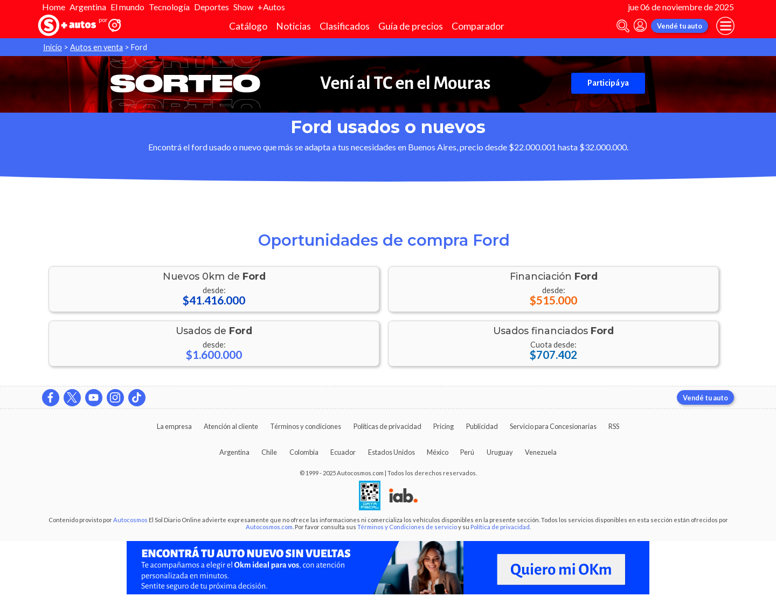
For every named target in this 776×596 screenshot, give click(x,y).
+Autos (271, 7)
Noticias (293, 26)
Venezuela (541, 452)
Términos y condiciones (305, 426)
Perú (467, 452)
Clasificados (345, 26)
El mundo (127, 7)
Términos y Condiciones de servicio (407, 526)
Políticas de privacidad (387, 426)
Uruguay (500, 452)
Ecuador (343, 452)
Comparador (478, 26)
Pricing (443, 426)
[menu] (725, 26)
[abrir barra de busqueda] (622, 26)
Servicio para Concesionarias (553, 426)
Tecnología (169, 7)
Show (243, 7)
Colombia (303, 452)
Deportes (211, 7)
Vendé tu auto (679, 26)
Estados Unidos (391, 452)
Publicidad (482, 426)
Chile (269, 452)
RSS (613, 426)
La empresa (174, 426)
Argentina (88, 7)
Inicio (52, 47)
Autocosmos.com (269, 526)
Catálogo (248, 26)
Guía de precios (410, 26)
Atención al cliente (231, 426)
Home (53, 7)
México (437, 452)
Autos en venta (96, 47)
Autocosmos (130, 519)
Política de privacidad (500, 526)
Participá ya (608, 83)
